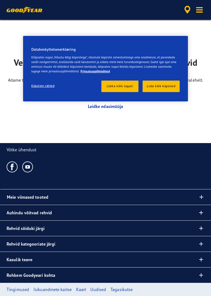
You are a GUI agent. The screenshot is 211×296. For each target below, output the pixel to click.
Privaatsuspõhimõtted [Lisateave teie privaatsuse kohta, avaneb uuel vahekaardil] (95, 71)
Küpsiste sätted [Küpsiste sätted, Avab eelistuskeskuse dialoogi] (43, 86)
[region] (105, 68)
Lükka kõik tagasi (120, 86)
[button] (199, 10)
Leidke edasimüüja (105, 106)
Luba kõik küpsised (161, 86)
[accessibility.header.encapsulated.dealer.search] (186, 10)
